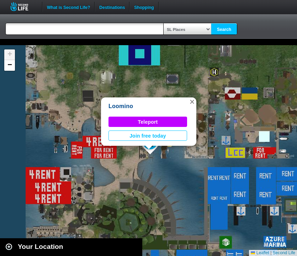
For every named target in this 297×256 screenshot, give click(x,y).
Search (224, 29)
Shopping (144, 7)
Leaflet (260, 252)
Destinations (112, 7)
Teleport (148, 122)
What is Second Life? (68, 7)
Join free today (147, 136)
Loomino (120, 106)
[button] (192, 101)
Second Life (23, 6)
